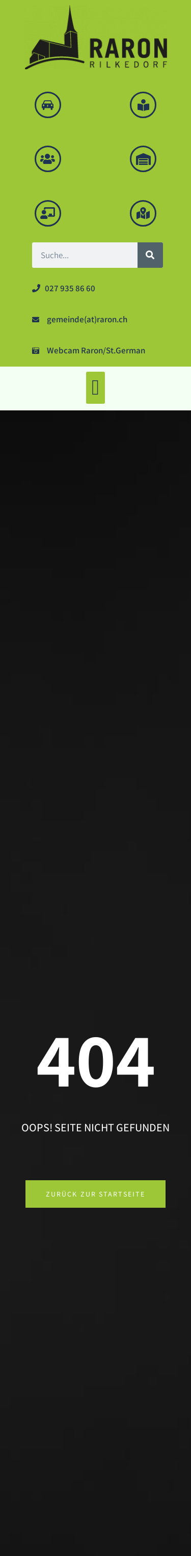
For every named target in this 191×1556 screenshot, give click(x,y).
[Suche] (150, 255)
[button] (95, 388)
